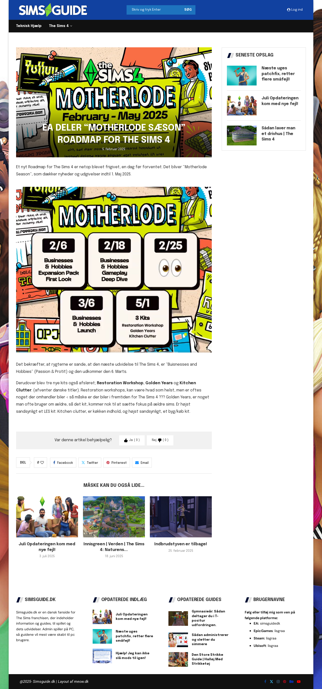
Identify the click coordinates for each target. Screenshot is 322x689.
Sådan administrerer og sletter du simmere (210, 640)
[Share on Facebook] (63, 463)
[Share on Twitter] (89, 463)
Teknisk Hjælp (29, 26)
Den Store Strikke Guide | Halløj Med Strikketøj (207, 659)
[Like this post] (42, 463)
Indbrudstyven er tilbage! (180, 544)
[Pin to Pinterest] (116, 463)
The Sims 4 (59, 26)
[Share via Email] (142, 463)
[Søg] (161, 10)
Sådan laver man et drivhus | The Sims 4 (278, 133)
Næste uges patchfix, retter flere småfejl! (278, 74)
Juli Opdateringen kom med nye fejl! (280, 101)
